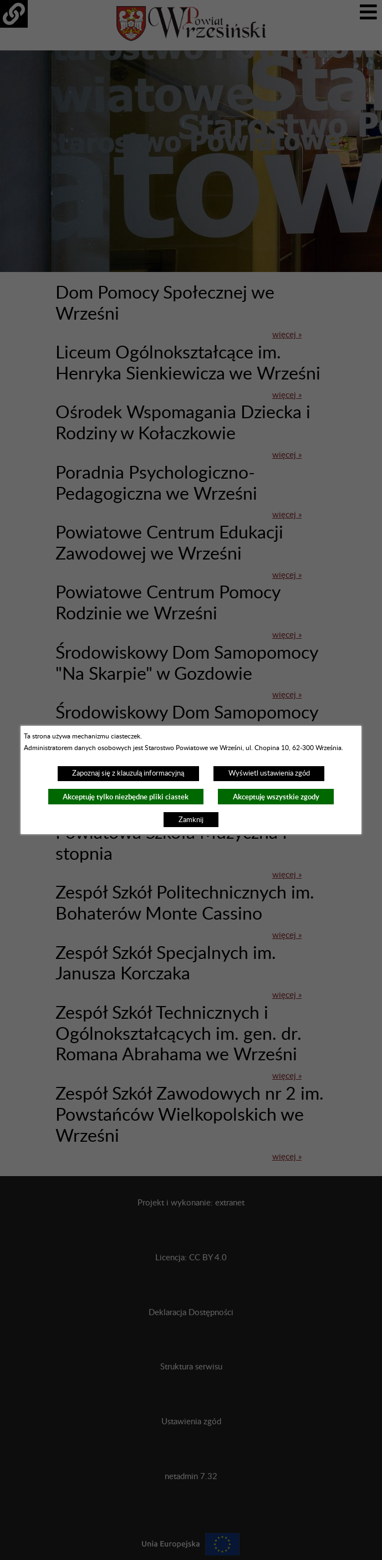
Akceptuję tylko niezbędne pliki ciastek (126, 797)
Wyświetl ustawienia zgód (269, 773)
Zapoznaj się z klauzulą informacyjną (128, 773)
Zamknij (191, 820)
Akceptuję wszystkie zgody (276, 797)
